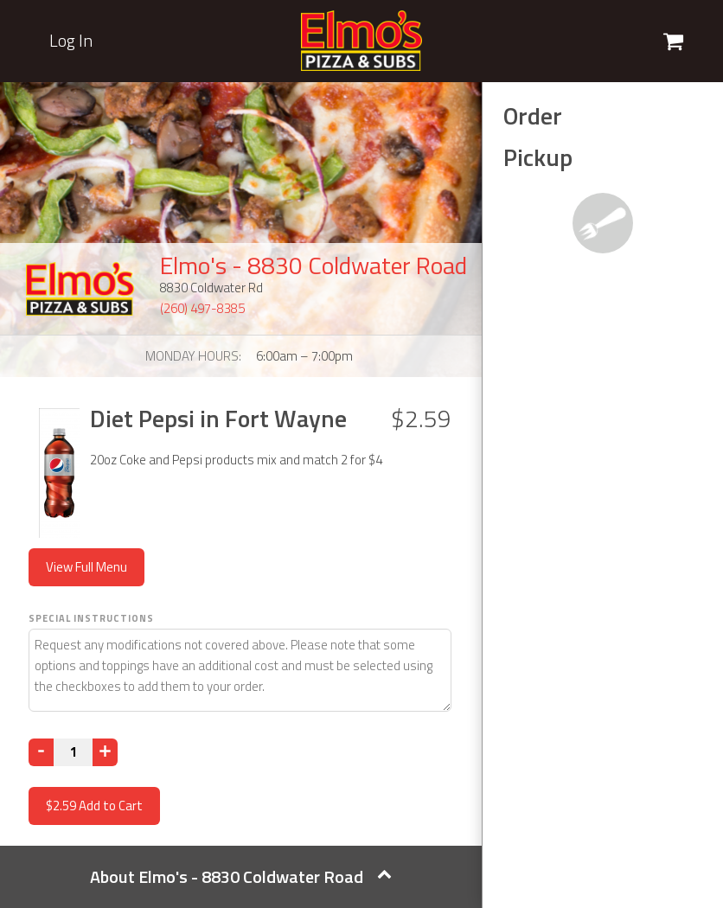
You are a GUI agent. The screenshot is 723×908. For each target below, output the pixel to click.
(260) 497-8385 (202, 308)
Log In (71, 40)
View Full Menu (86, 567)
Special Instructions (91, 618)
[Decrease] (41, 752)
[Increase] (105, 752)
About (241, 876)
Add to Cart (94, 805)
